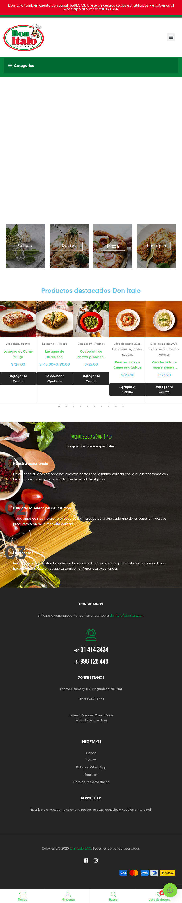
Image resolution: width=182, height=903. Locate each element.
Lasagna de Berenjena (54, 354)
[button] (171, 37)
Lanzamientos (121, 349)
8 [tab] (108, 406)
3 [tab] (73, 406)
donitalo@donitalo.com (127, 615)
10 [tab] (123, 406)
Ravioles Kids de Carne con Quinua (128, 365)
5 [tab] (87, 406)
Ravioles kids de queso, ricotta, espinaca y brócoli (164, 365)
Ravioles (127, 354)
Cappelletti (85, 343)
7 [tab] (101, 406)
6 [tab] (94, 406)
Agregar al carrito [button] (18, 378)
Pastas (26, 343)
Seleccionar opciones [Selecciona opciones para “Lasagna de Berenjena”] (55, 378)
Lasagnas (12, 343)
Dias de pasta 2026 (127, 343)
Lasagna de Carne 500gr (18, 354)
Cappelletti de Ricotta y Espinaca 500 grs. (91, 354)
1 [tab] (59, 406)
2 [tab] (66, 406)
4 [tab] (80, 406)
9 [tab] (116, 406)
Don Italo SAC (80, 848)
